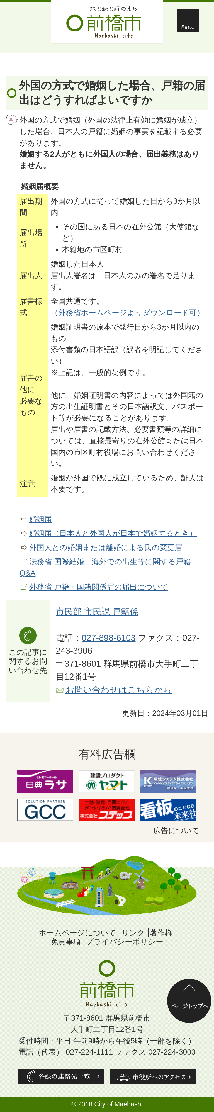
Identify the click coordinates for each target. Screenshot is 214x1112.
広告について (176, 830)
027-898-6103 (109, 638)
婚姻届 (40, 519)
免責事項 (66, 941)
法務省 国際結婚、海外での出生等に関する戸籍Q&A (105, 567)
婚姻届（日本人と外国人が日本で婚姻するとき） (113, 533)
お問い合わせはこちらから (118, 690)
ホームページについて (77, 932)
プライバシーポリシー (124, 941)
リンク (133, 932)
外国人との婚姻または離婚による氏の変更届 (105, 547)
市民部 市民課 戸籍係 (97, 612)
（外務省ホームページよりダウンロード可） (127, 312)
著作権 (161, 932)
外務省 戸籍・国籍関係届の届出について (98, 587)
